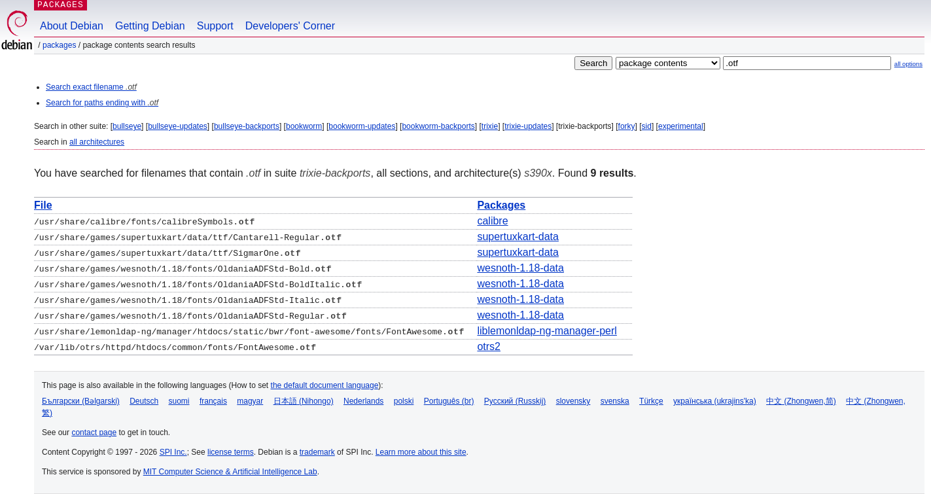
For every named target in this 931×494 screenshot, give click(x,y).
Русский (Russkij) (515, 401)
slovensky (573, 401)
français (213, 401)
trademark (317, 452)
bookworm (304, 126)
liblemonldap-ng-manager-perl (546, 330)
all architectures (96, 142)
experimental (680, 126)
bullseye (127, 126)
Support (215, 25)
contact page (93, 432)
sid (647, 126)
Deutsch (144, 401)
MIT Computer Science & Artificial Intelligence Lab (230, 471)
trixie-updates (528, 126)
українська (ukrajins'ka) (714, 401)
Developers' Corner (290, 25)
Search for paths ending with (102, 102)
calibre (492, 220)
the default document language (325, 385)
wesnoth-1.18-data (520, 267)
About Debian (71, 25)
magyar (250, 401)
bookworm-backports (438, 126)
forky (626, 126)
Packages (59, 45)
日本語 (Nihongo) (303, 401)
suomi (179, 401)
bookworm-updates (361, 126)
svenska (615, 401)
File (43, 205)
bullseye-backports (246, 126)
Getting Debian (150, 25)
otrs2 (489, 346)
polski (404, 401)
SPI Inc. (173, 452)
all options (908, 63)
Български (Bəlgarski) (81, 401)
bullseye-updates (177, 126)
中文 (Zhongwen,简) (801, 401)
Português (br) (449, 401)
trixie (490, 126)
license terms (230, 452)
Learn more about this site (421, 452)
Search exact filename (91, 87)
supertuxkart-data (518, 236)
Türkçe (651, 401)
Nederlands (363, 401)
